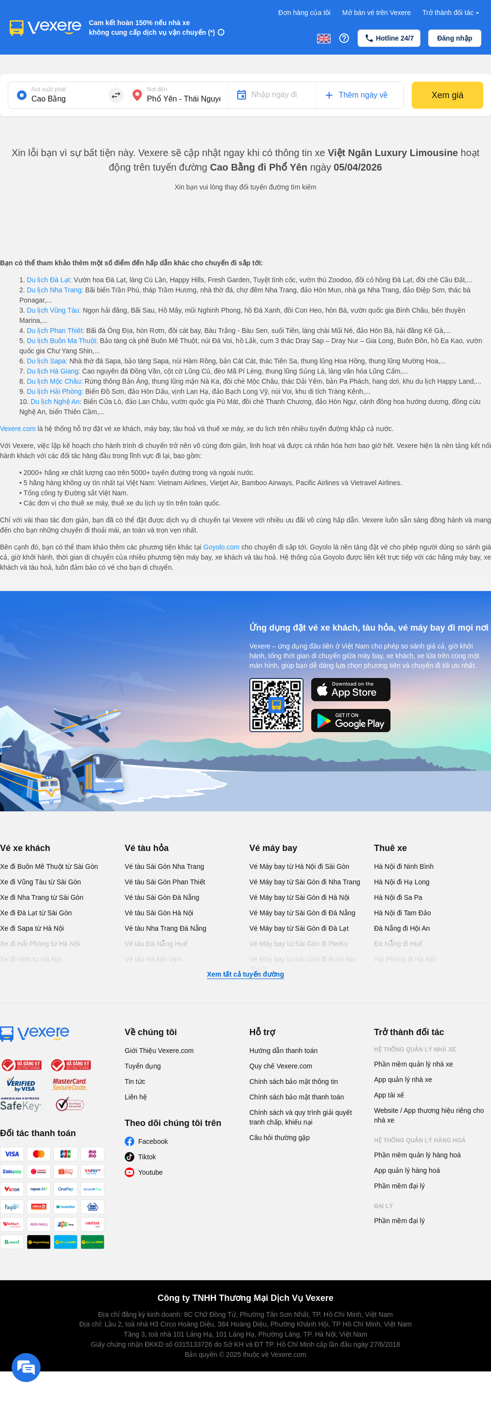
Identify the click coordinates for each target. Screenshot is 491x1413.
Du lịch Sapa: (47, 361)
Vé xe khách (25, 848)
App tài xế (389, 1095)
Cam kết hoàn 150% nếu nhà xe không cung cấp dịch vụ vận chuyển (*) (152, 27)
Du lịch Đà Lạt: (49, 280)
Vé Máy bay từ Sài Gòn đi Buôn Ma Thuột (302, 964)
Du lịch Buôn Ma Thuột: (62, 341)
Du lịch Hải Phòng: (55, 391)
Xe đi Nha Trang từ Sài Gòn (41, 897)
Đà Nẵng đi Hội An (402, 928)
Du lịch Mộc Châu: (55, 381)
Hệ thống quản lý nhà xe (415, 1049)
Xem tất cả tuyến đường (245, 974)
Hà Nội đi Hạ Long (402, 882)
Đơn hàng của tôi (304, 12)
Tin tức (135, 1081)
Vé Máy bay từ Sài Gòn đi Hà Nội (299, 897)
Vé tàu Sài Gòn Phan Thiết (165, 882)
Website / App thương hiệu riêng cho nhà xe (429, 1115)
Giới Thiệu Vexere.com (159, 1050)
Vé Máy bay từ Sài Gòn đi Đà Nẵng (302, 913)
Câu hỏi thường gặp (279, 1137)
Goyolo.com (221, 547)
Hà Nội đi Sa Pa (398, 897)
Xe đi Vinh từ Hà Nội (30, 959)
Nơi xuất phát (48, 89)
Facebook (153, 1141)
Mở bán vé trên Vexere (376, 12)
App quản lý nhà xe (403, 1079)
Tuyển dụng (143, 1066)
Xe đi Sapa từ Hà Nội (32, 928)
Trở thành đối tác (451, 13)
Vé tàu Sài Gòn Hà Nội (159, 913)
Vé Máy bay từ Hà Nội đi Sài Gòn (299, 866)
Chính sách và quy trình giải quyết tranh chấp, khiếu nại (300, 1117)
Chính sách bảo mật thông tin (293, 1081)
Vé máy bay (273, 848)
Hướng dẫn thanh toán (283, 1050)
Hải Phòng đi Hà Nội (404, 959)
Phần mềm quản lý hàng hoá (417, 1155)
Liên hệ (136, 1097)
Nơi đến (157, 89)
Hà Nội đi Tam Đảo (402, 913)
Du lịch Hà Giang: (53, 371)
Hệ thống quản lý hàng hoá (420, 1140)
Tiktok (147, 1157)
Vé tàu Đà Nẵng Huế (156, 944)
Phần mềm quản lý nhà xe (413, 1064)
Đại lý (383, 1206)
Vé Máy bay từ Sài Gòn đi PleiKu (298, 944)
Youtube (150, 1172)
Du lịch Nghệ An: (56, 401)
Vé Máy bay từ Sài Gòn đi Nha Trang (304, 882)
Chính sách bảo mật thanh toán (296, 1097)
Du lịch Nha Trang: (55, 290)
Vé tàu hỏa (147, 848)
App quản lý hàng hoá (407, 1170)
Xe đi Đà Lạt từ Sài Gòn (36, 913)
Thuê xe (390, 848)
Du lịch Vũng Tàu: (54, 310)
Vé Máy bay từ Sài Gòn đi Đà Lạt (298, 928)
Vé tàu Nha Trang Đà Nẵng (165, 928)
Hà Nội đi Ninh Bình (403, 866)
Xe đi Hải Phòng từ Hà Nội (40, 944)
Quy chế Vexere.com (280, 1066)
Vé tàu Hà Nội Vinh (153, 959)
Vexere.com (18, 429)
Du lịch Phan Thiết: (56, 330)
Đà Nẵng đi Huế (398, 944)
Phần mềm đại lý (399, 1186)
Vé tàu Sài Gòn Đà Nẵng (162, 897)
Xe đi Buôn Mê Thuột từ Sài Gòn (49, 866)
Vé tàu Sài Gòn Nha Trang (164, 866)
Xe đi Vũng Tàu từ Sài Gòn (40, 882)
